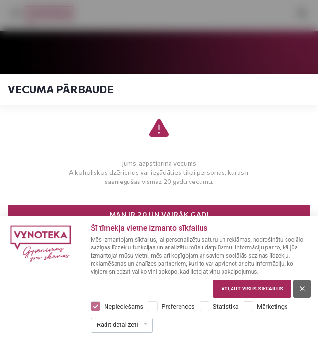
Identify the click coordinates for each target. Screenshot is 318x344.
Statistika (226, 306)
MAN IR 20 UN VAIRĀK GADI (159, 214)
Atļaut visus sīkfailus (252, 289)
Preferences (177, 306)
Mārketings (272, 306)
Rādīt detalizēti (117, 324)
